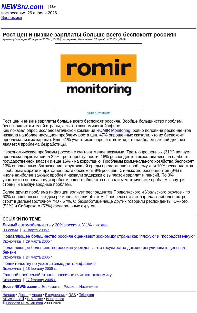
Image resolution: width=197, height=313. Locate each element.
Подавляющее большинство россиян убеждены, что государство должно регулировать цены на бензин (94, 249)
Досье (23, 295)
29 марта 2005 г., (40, 241)
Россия (69, 286)
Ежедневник (55, 295)
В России (10, 230)
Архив (37, 295)
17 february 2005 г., (41, 280)
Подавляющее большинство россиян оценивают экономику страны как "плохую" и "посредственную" (99, 236)
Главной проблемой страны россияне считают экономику (57, 275)
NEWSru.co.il (13, 299)
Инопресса (55, 299)
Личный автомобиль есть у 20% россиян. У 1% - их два (55, 225)
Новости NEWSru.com (24, 303)
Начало (9, 295)
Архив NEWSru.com (98, 113)
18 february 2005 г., (41, 268)
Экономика (11, 17)
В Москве (35, 299)
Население (88, 286)
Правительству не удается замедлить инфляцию (49, 263)
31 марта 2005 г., (37, 230)
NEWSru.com (22, 7)
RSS (72, 295)
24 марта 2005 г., (40, 257)
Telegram (86, 295)
